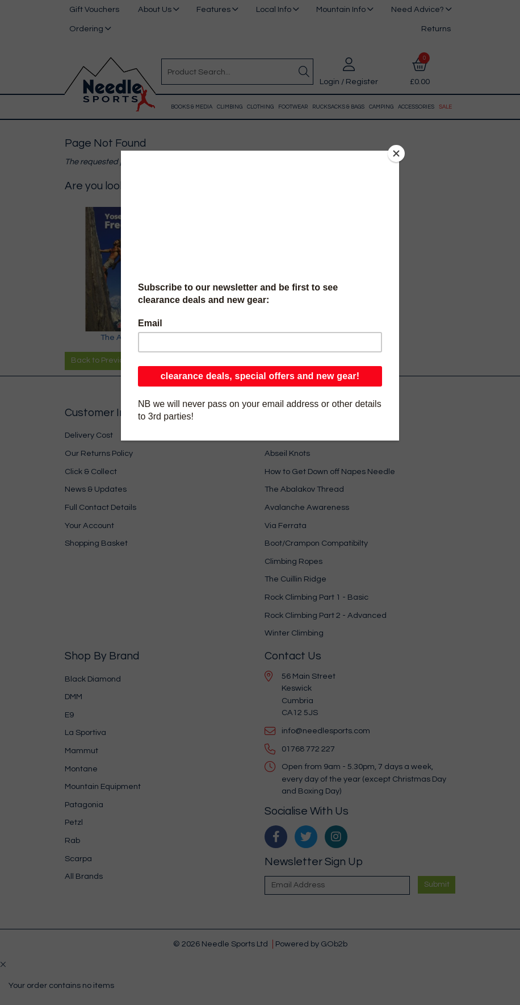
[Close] (396, 153)
